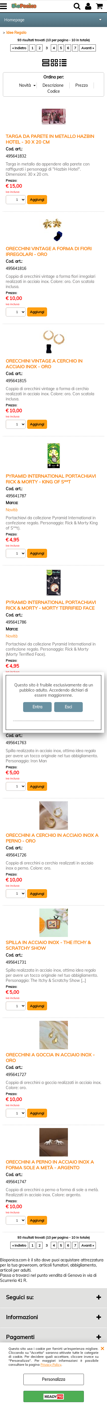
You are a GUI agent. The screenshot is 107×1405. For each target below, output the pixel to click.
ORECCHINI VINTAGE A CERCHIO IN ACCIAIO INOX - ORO (44, 363)
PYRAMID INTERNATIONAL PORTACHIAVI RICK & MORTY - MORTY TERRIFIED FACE (51, 605)
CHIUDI (102, 1348)
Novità (11, 509)
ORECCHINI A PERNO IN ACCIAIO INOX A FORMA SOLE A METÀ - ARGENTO (50, 1164)
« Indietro (19, 48)
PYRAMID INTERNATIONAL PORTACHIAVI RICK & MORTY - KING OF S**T (51, 479)
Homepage (14, 19)
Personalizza (53, 1379)
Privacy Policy (51, 1365)
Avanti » (87, 48)
